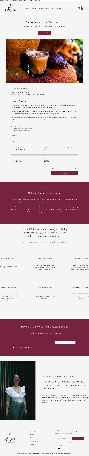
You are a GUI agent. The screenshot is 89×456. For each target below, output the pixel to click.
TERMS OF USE (64, 453)
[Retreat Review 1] (42, 219)
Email (15, 339)
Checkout (64, 173)
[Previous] (8, 202)
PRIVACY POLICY (57, 453)
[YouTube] (59, 448)
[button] (82, 8)
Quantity (69, 147)
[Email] (33, 342)
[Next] (80, 202)
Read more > (15, 135)
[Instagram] (54, 448)
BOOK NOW (44, 33)
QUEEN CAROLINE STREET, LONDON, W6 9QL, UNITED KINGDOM (41, 453)
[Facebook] (57, 448)
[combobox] (71, 150)
